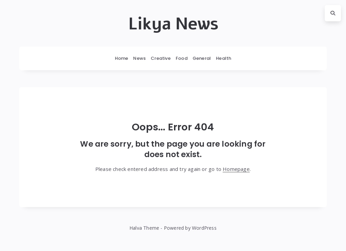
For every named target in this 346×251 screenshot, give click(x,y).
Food (182, 58)
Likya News (173, 24)
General (202, 58)
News (139, 58)
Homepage (236, 169)
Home (121, 58)
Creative (161, 58)
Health (223, 58)
